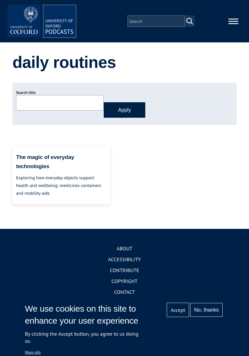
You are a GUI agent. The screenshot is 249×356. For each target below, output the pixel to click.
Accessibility (124, 259)
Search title (26, 92)
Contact (124, 292)
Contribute (124, 270)
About (124, 248)
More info (33, 352)
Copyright (124, 281)
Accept (178, 310)
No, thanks (206, 310)
